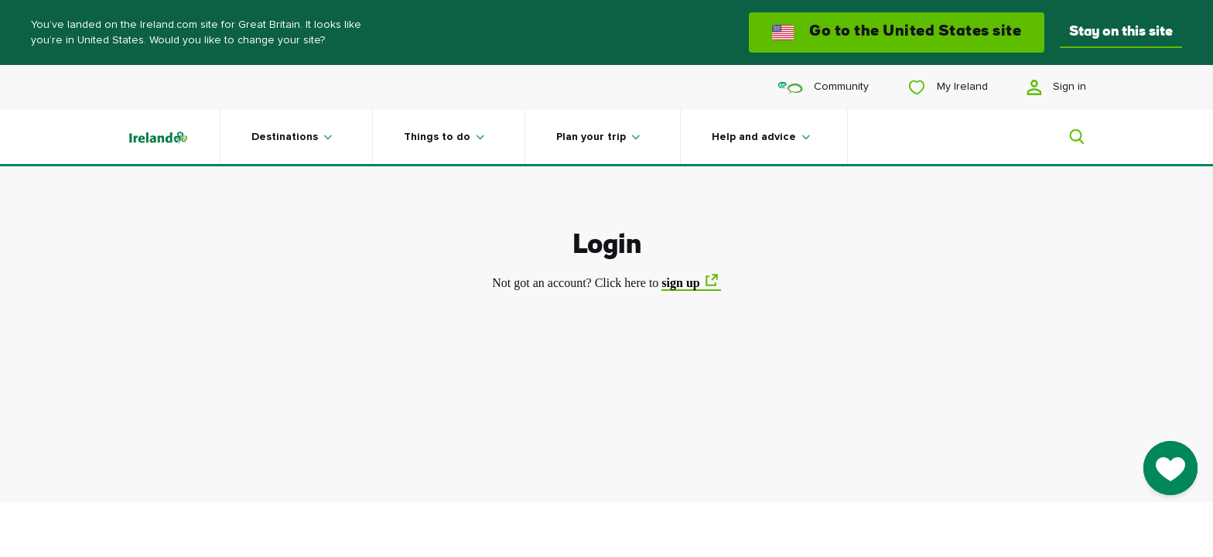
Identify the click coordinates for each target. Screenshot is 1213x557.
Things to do (437, 137)
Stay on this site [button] (1121, 32)
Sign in (1056, 87)
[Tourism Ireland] (173, 137)
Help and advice (754, 137)
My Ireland (947, 87)
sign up (680, 282)
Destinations (284, 137)
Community (823, 87)
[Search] (1067, 137)
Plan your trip (591, 137)
